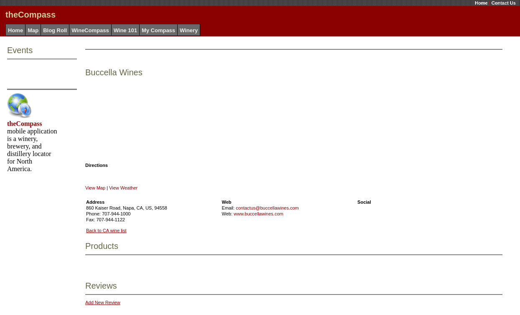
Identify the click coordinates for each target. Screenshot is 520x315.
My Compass (158, 30)
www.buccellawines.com (258, 213)
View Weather (123, 187)
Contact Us (504, 2)
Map (33, 30)
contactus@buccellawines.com (267, 207)
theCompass (24, 123)
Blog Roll (55, 30)
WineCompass (90, 30)
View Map (95, 187)
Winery (189, 30)
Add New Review (102, 302)
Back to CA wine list (106, 230)
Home (481, 2)
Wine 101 (125, 30)
